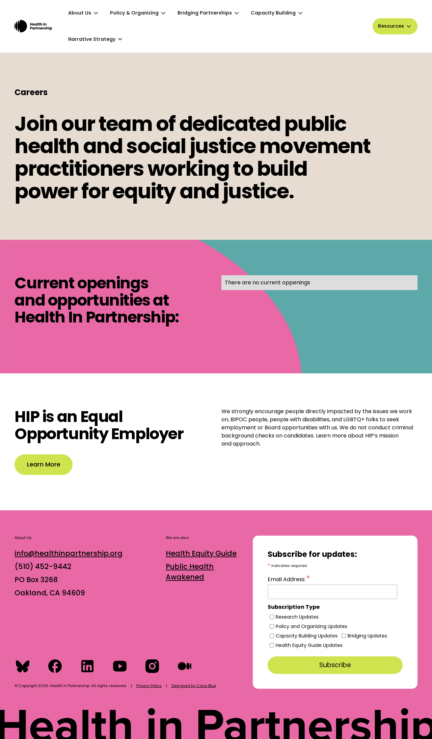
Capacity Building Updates (307, 635)
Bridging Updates (367, 635)
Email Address (289, 578)
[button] (84, 13)
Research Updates (297, 617)
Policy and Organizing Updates (311, 626)
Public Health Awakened (190, 572)
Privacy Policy (149, 685)
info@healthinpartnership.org (69, 553)
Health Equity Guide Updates (309, 645)
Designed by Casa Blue (193, 685)
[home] (33, 26)
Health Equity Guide (201, 553)
